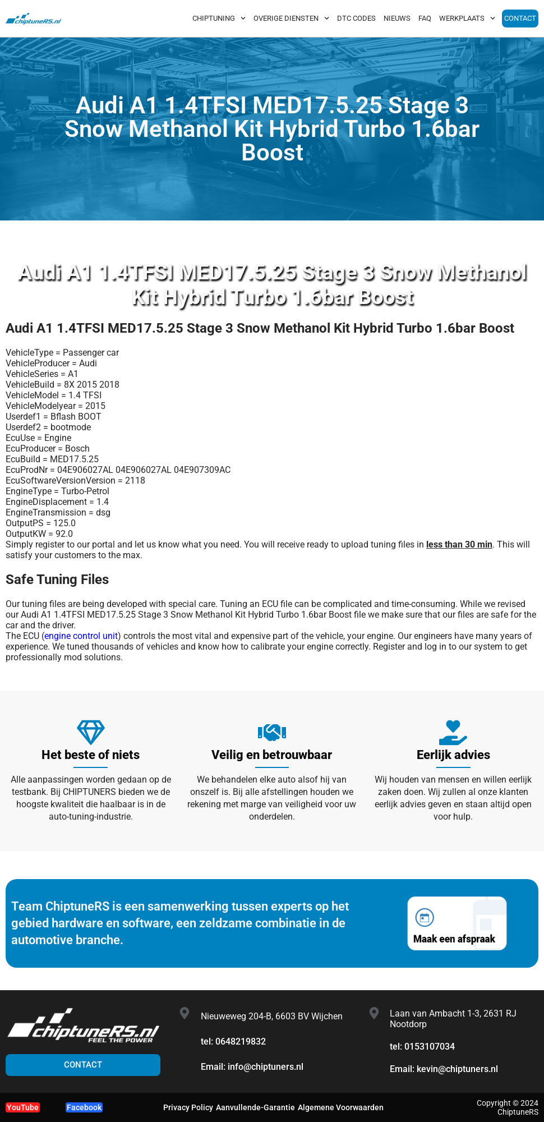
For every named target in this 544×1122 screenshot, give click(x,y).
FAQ (424, 18)
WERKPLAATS (467, 18)
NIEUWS (397, 18)
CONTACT (520, 18)
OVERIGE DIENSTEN (291, 18)
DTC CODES (356, 18)
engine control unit (81, 636)
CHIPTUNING (219, 18)
